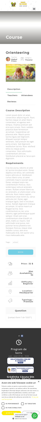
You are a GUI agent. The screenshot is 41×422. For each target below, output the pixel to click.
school (15, 242)
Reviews (11, 101)
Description (13, 89)
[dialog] (20, 400)
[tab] (14, 89)
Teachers (12, 95)
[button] (34, 9)
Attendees (27, 95)
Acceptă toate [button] (11, 413)
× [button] (38, 382)
